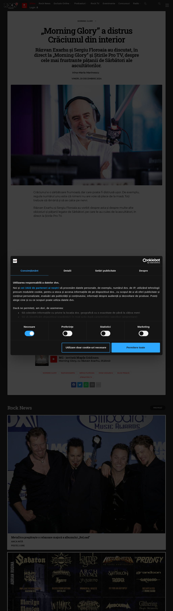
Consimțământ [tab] (29, 270)
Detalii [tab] (67, 270)
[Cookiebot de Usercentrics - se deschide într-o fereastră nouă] (145, 260)
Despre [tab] (143, 270)
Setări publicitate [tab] (105, 270)
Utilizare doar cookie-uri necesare (86, 347)
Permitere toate (136, 347)
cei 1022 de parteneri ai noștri (40, 287)
